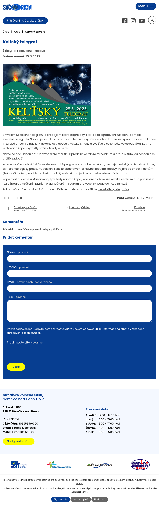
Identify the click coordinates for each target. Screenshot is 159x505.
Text (16, 297)
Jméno (18, 267)
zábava (40, 51)
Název (17, 252)
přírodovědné (23, 51)
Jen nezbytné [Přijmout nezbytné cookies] (80, 499)
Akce (17, 31)
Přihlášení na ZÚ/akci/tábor (25, 20)
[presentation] (30, 352)
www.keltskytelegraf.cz (113, 189)
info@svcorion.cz (25, 428)
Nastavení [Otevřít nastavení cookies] (99, 499)
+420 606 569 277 (24, 432)
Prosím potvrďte (25, 343)
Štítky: (7, 51)
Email (29, 282)
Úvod (6, 31)
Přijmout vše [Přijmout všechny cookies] (60, 499)
